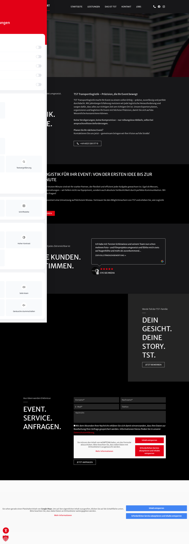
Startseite (76, 6)
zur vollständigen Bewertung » (111, 255)
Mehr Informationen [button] (104, 451)
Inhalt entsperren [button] (149, 440)
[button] (5, 538)
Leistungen (93, 6)
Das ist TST (110, 6)
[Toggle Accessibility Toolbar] (6, 530)
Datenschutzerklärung (85, 432)
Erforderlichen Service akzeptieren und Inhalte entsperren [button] (149, 451)
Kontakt (126, 6)
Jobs (138, 6)
